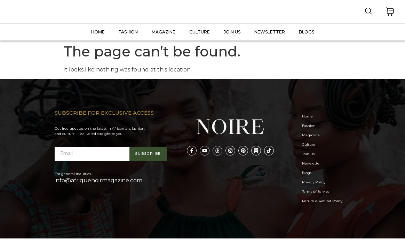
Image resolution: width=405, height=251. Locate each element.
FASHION (128, 32)
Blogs (306, 32)
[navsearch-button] (368, 12)
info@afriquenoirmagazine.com (98, 180)
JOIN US (232, 32)
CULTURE (199, 32)
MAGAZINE (163, 32)
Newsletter (269, 32)
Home (98, 32)
